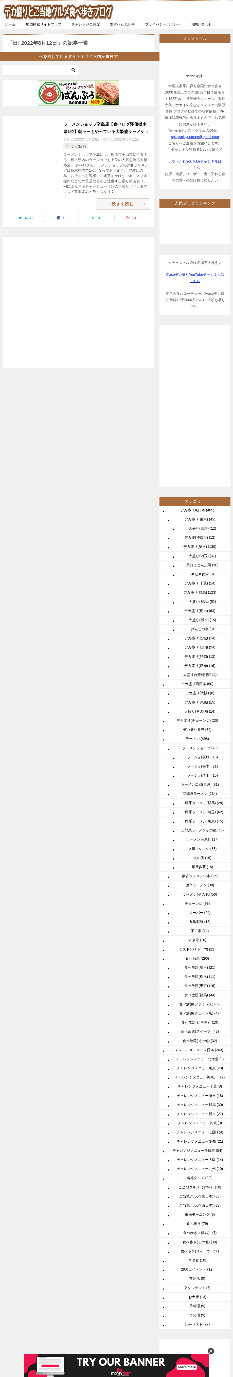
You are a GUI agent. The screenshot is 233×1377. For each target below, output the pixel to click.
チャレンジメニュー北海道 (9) (200, 907)
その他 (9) (197, 1163)
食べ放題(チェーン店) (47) (200, 862)
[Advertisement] (78, 300)
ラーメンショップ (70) (200, 596)
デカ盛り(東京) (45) (199, 368)
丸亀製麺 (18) (200, 770)
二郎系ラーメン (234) (200, 642)
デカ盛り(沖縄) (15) (199, 551)
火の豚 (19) (202, 706)
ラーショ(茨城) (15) (202, 605)
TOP (44, 1217)
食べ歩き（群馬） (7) (200, 1081)
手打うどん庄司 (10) (202, 413)
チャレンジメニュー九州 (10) (200, 1017)
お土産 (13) (197, 1145)
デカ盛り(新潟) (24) (199, 495)
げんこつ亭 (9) (202, 477)
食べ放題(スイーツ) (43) (200, 880)
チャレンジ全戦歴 (85, 24)
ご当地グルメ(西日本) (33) (200, 1054)
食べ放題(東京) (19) (199, 834)
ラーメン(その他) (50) (200, 743)
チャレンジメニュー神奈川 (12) (200, 925)
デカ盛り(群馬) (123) (199, 441)
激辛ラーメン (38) (200, 733)
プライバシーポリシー (163, 24)
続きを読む (129, 204)
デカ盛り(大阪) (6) (199, 541)
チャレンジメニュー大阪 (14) (200, 1008)
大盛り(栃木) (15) (202, 468)
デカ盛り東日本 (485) (197, 358)
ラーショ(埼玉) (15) (202, 624)
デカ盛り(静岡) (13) (199, 505)
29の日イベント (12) (197, 1118)
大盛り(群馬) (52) (202, 450)
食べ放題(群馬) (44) (199, 843)
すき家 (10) (197, 788)
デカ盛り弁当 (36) (197, 578)
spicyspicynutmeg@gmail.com (195, 137)
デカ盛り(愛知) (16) (199, 514)
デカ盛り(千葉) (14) (199, 432)
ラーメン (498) (197, 587)
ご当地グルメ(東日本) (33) (200, 1045)
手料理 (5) (197, 1154)
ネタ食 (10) (197, 1109)
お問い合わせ (201, 24)
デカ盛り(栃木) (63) (199, 459)
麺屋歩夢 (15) (202, 715)
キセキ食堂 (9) (202, 422)
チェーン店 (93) (197, 752)
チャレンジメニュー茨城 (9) (200, 971)
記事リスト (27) (197, 1172)
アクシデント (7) (197, 1136)
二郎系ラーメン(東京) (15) (202, 669)
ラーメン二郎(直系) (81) (200, 633)
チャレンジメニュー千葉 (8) (200, 935)
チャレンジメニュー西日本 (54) (197, 999)
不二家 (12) (200, 779)
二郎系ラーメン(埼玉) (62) (202, 660)
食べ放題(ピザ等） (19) (199, 871)
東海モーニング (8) (200, 1063)
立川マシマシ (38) (202, 697)
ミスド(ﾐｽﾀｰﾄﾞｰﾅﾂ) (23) (197, 798)
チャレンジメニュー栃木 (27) (200, 962)
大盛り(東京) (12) (202, 377)
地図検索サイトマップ (43, 24)
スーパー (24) (200, 761)
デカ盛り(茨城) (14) (199, 486)
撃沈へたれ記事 (122, 24)
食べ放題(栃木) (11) (199, 825)
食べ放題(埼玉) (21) (199, 816)
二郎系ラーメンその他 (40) (202, 678)
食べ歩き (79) (197, 1072)
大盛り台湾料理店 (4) (200, 523)
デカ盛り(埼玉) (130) (199, 395)
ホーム (10, 24)
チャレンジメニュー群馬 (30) (200, 953)
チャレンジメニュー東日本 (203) (197, 898)
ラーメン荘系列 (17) (202, 688)
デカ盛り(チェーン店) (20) (197, 569)
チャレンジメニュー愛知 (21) (200, 990)
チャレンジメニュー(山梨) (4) (199, 980)
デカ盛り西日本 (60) (197, 532)
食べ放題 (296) (197, 807)
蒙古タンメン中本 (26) (200, 724)
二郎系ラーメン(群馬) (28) (202, 651)
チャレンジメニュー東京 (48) (200, 916)
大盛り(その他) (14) (199, 560)
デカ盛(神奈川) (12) (199, 386)
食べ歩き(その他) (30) (200, 1090)
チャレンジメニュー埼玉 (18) (200, 944)
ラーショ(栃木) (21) (202, 615)
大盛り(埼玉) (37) (202, 404)
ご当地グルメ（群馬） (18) (199, 1035)
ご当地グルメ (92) (197, 1026)
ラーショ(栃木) (76, 146)
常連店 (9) (197, 1127)
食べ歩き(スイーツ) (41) (200, 1099)
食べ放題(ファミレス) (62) (200, 852)
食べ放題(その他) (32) (200, 889)
